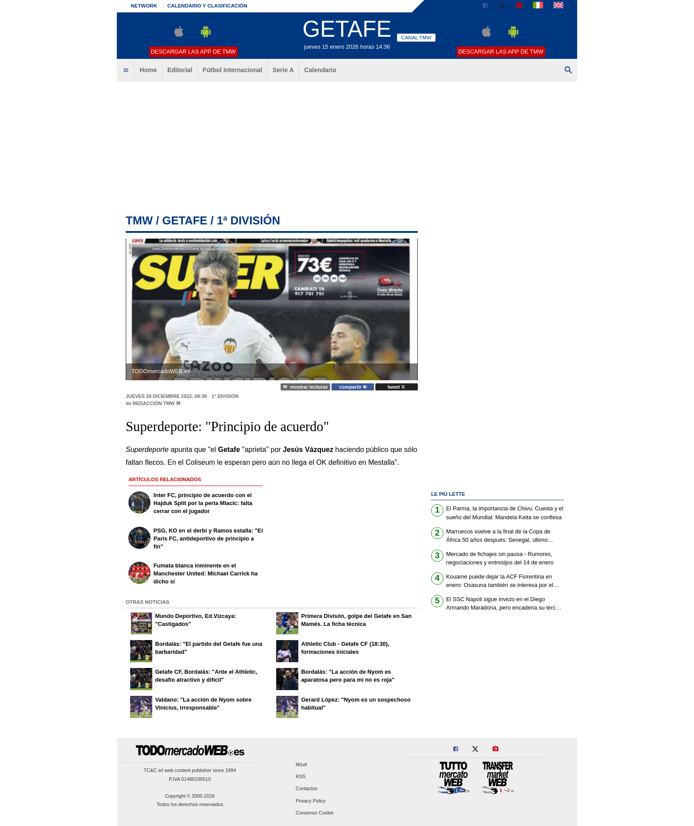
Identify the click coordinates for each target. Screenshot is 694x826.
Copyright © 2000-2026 (190, 796)
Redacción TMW (154, 403)
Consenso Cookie (315, 812)
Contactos (306, 788)
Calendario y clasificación (207, 5)
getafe (184, 220)
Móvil (301, 764)
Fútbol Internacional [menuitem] (232, 69)
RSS (300, 777)
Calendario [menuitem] (320, 69)
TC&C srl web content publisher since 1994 (190, 770)
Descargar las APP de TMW (192, 51)
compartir (352, 387)
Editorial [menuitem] (179, 69)
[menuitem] (125, 70)
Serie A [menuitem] (283, 69)
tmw (139, 220)
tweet (397, 387)
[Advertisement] (347, 148)
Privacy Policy (311, 800)
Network (144, 5)
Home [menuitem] (148, 69)
